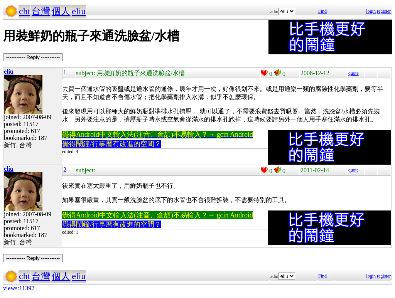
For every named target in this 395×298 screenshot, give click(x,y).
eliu (79, 11)
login (371, 11)
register (384, 11)
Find (322, 11)
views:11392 (18, 288)
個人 (61, 11)
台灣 (41, 11)
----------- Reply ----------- (33, 57)
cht (24, 11)
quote (353, 73)
